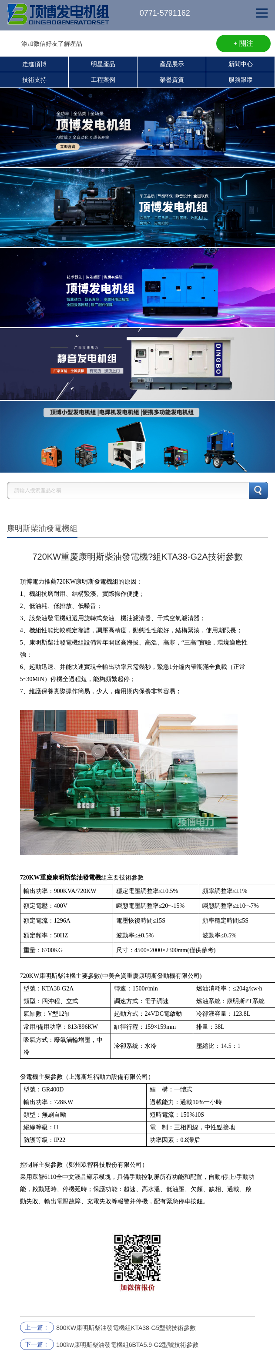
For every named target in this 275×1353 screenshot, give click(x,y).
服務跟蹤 (240, 79)
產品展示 (172, 63)
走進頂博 (34, 63)
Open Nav (265, 7)
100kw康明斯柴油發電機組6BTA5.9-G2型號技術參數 (127, 1344)
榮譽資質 (172, 79)
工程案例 (103, 79)
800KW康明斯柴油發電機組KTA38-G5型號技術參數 (126, 1327)
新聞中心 (240, 63)
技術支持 (34, 79)
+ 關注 (244, 43)
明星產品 (103, 63)
